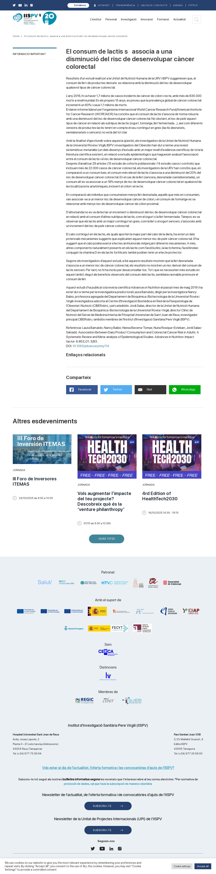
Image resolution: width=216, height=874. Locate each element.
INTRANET (104, 5)
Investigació (129, 19)
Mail (145, 389)
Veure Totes (107, 540)
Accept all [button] (203, 866)
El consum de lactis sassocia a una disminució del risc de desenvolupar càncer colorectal (76, 36)
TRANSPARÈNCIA (125, 5)
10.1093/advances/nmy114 (91, 346)
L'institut (95, 19)
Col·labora (80, 5)
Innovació (147, 19)
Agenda (178, 5)
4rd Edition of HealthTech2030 (160, 496)
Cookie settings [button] (182, 866)
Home (16, 36)
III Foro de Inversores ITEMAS (35, 481)
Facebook (81, 390)
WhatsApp (184, 390)
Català (193, 5)
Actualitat (179, 19)
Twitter (113, 390)
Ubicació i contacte (154, 5)
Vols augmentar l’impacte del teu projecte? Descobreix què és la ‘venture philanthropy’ (104, 501)
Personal (111, 19)
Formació (163, 19)
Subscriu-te (102, 805)
